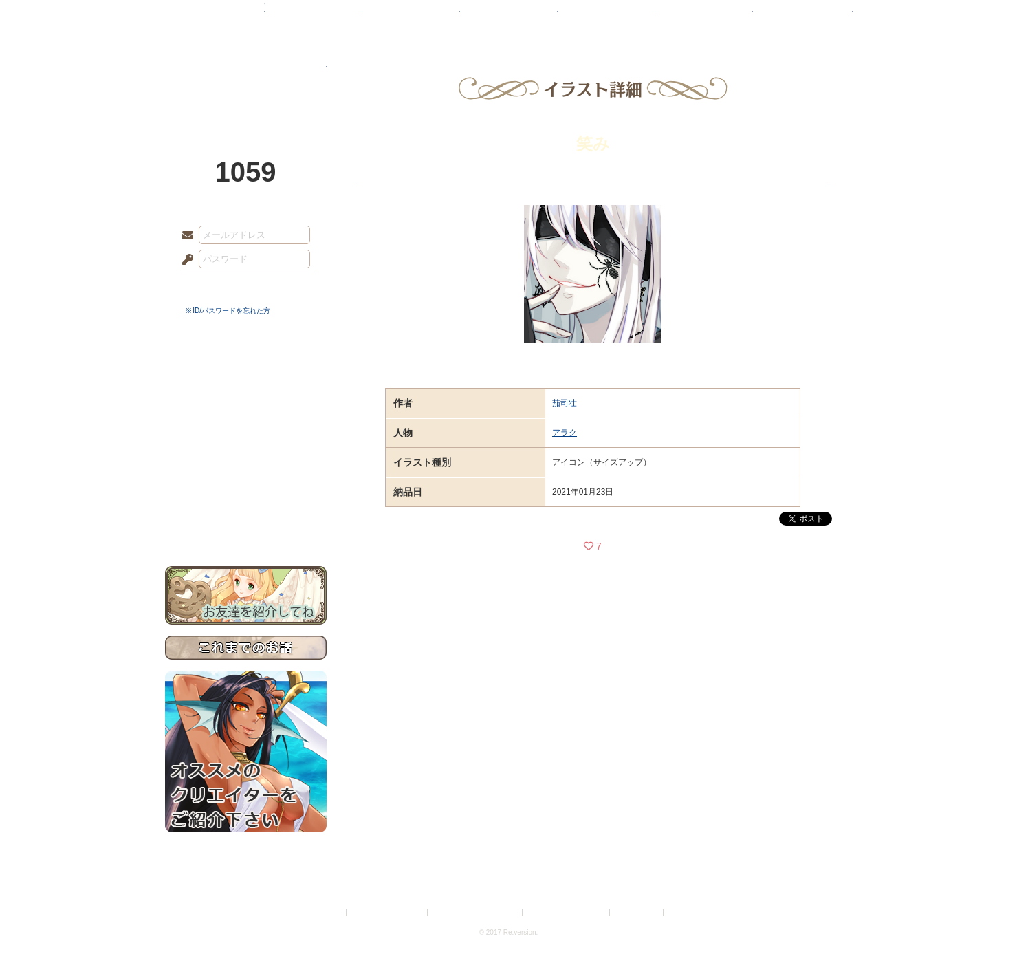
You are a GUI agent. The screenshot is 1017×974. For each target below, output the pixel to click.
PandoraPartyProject (246, 75)
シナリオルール (246, 444)
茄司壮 (564, 403)
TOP (215, 17)
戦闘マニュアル (246, 478)
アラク (564, 432)
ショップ (704, 17)
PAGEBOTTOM (982, 936)
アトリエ (509, 17)
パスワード (184, 260)
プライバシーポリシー (387, 912)
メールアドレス (184, 236)
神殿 (313, 17)
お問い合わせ (246, 523)
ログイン (212, 288)
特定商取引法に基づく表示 (476, 912)
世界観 (246, 375)
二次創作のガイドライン (566, 912)
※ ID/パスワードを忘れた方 (228, 310)
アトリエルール (246, 461)
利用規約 (327, 912)
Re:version (686, 912)
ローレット (411, 17)
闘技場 (803, 17)
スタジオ (606, 17)
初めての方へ (246, 499)
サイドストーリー (246, 399)
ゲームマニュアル (246, 423)
